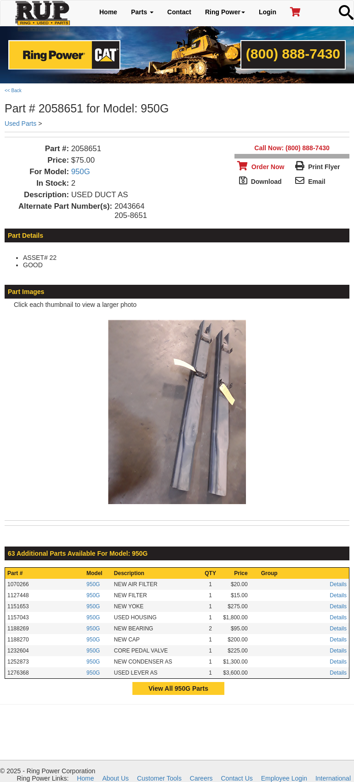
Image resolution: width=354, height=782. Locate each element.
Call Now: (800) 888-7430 (291, 148)
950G (80, 171)
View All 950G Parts (178, 688)
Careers (201, 778)
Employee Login (284, 778)
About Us (115, 778)
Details (338, 584)
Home (108, 12)
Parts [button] (142, 12)
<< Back (13, 90)
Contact (179, 12)
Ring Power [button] (225, 12)
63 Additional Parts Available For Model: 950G (78, 553)
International (333, 778)
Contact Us (237, 778)
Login (267, 12)
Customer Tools (159, 778)
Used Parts (20, 123)
